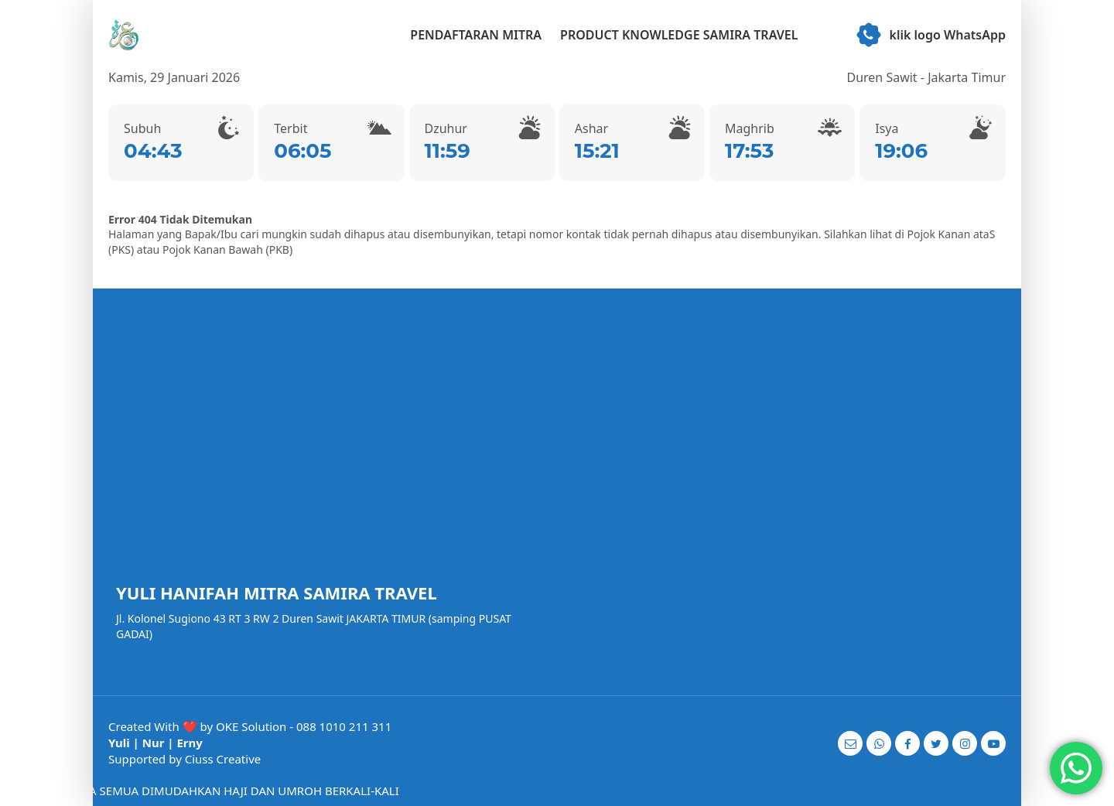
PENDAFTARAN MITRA (476, 34)
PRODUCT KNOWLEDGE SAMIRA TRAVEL (679, 34)
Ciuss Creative (223, 759)
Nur (153, 742)
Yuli (119, 742)
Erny (189, 742)
